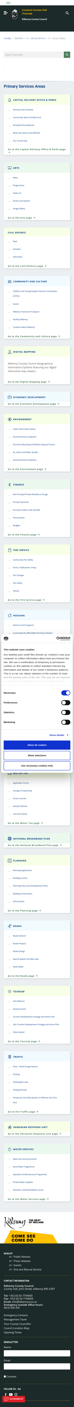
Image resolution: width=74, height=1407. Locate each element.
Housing (16, 615)
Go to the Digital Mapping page (29, 381)
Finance (16, 484)
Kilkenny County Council (34, 19)
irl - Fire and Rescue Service (25, 1269)
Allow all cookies (37, 745)
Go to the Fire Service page (26, 599)
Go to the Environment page (27, 469)
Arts (13, 167)
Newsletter (11, 1342)
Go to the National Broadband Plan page (35, 845)
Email (7, 1360)
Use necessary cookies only (37, 765)
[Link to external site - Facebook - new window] (6, 1394)
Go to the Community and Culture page (34, 336)
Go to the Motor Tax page (25, 823)
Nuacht (8, 1253)
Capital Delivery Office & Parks (32, 99)
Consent (11, 1376)
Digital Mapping (22, 351)
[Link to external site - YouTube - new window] (11, 1394)
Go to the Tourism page (24, 1041)
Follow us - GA (12, 1389)
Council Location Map (16, 1328)
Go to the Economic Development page (34, 403)
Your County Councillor (17, 1324)
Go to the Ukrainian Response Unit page (35, 1133)
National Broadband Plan (29, 838)
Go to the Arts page (22, 217)
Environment (20, 419)
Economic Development (27, 397)
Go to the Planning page (24, 910)
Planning (17, 860)
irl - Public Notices (19, 1256)
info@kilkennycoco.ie (24, 1302)
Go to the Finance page (24, 534)
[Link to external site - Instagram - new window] (16, 1394)
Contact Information (16, 1281)
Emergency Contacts (16, 1315)
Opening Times (13, 1332)
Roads (15, 926)
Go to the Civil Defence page (27, 265)
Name (7, 1347)
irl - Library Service (36, 38)
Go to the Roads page (23, 975)
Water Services (21, 1149)
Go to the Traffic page (23, 1111)
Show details (57, 735)
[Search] (67, 13)
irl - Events (15, 1265)
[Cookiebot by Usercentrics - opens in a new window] (56, 639)
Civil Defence (17, 232)
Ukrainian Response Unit (28, 1127)
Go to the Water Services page (28, 1199)
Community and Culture (27, 281)
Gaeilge (7, 38)
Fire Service (18, 550)
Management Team (15, 1319)
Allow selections (37, 755)
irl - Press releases (19, 1261)
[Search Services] (37, 55)
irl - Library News (56, 38)
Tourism (16, 991)
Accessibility (13, 1399)
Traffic (15, 1056)
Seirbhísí (19, 38)
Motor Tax (18, 773)
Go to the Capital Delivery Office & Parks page (37, 151)
